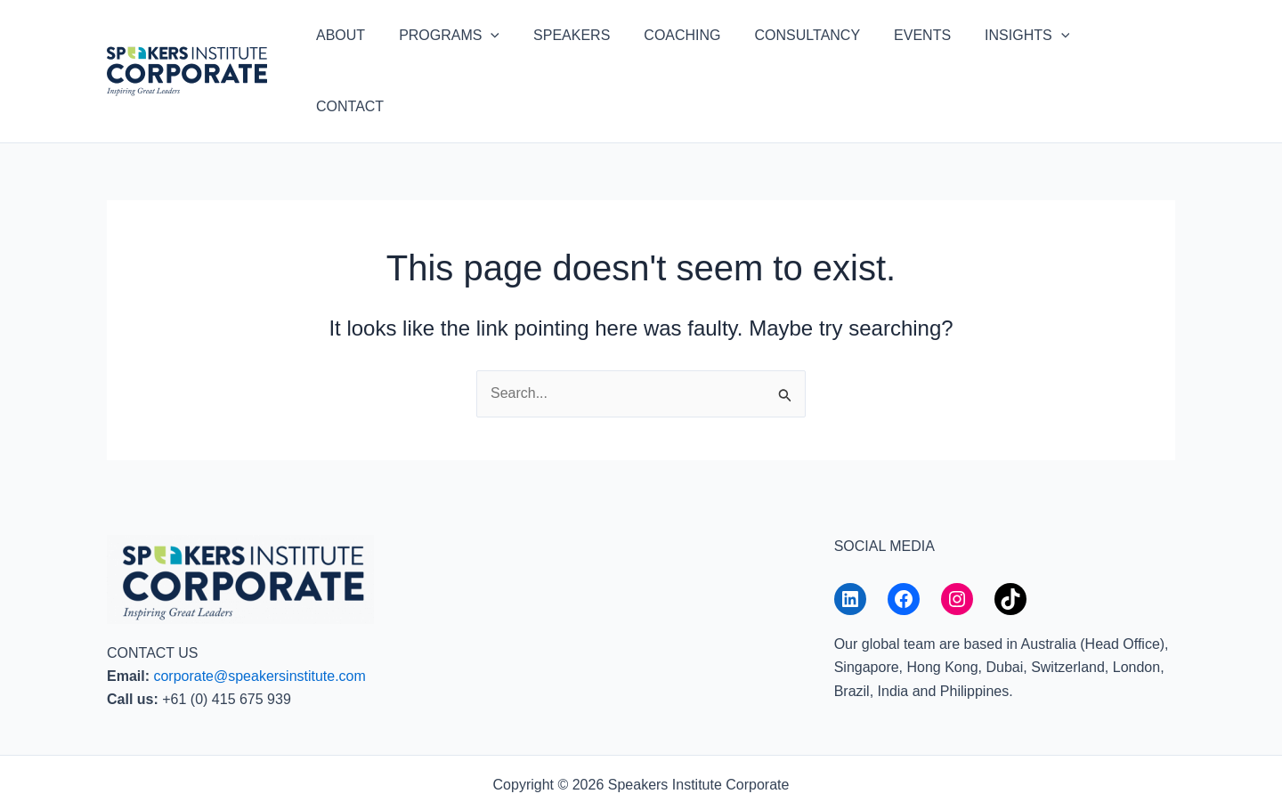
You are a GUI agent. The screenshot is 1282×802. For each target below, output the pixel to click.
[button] (513, 41)
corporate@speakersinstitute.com (259, 615)
